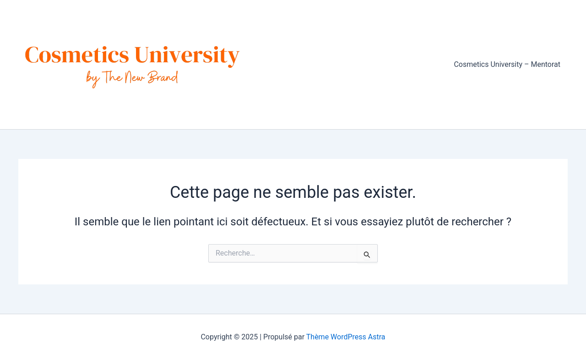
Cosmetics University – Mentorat (507, 64)
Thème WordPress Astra (345, 337)
